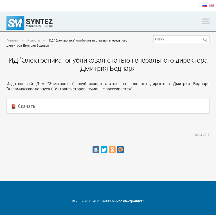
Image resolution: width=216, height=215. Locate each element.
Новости (33, 40)
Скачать (26, 106)
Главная (12, 40)
